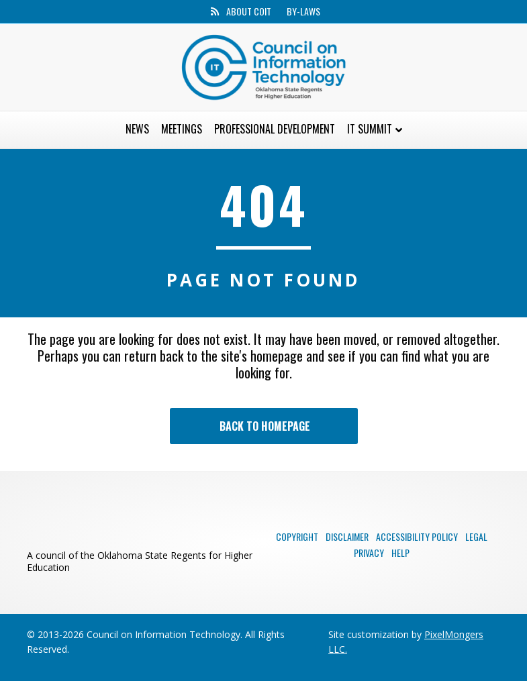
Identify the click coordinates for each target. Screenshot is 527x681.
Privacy (369, 552)
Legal (476, 536)
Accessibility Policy (417, 536)
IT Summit (369, 129)
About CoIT (248, 11)
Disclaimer (347, 536)
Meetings (181, 129)
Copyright (297, 536)
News (137, 129)
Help (400, 552)
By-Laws (303, 11)
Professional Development (274, 129)
